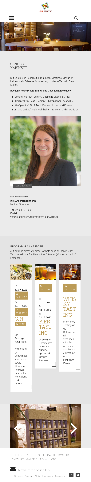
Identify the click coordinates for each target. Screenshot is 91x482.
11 (78, 406)
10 (76, 406)
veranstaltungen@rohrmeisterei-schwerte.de (34, 216)
